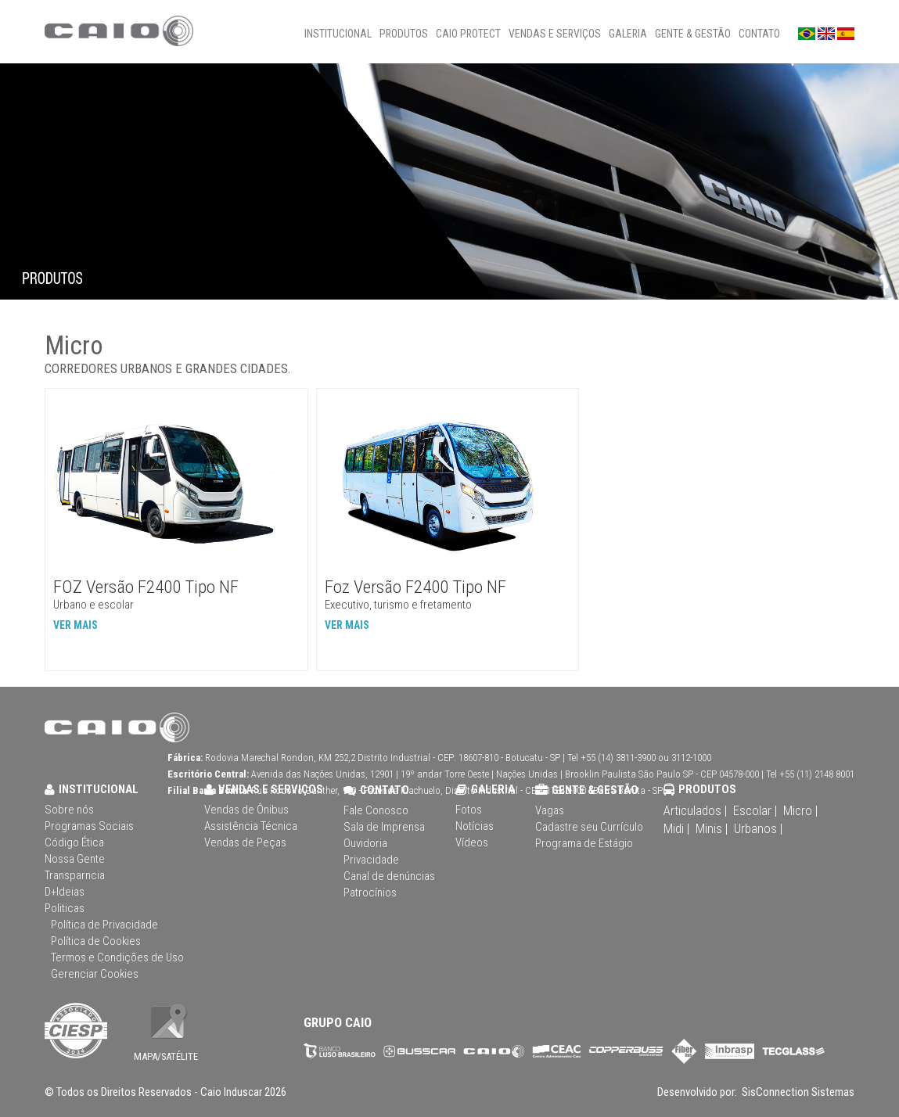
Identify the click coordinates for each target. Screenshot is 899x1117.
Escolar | (755, 810)
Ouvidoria (365, 843)
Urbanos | (758, 828)
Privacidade (371, 860)
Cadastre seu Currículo (589, 827)
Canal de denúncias (389, 876)
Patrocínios (370, 892)
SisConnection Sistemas (796, 1092)
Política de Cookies (96, 941)
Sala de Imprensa (384, 827)
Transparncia (75, 875)
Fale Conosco (375, 810)
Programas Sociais (89, 826)
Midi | (676, 828)
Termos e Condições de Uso (117, 957)
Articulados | (695, 810)
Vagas (549, 810)
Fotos (468, 810)
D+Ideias (65, 892)
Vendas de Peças (245, 842)
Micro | (800, 810)
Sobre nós (69, 810)
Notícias (474, 826)
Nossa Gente (75, 859)
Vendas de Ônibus (246, 810)
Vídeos (471, 842)
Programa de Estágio (584, 843)
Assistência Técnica (250, 826)
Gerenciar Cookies (94, 974)
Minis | (712, 828)
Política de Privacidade (104, 925)
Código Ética (74, 842)
